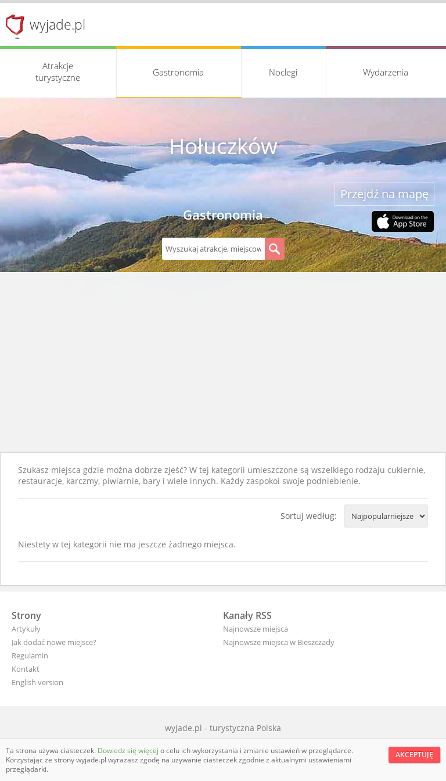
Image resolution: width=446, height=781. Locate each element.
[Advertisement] (223, 365)
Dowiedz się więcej (129, 750)
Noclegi (283, 72)
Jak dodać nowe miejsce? (54, 642)
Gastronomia (178, 72)
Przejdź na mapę (384, 194)
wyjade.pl (57, 24)
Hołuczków (223, 145)
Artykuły (26, 629)
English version (37, 682)
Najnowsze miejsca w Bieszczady (278, 642)
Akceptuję (414, 754)
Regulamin (30, 655)
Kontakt (25, 669)
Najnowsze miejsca (255, 629)
